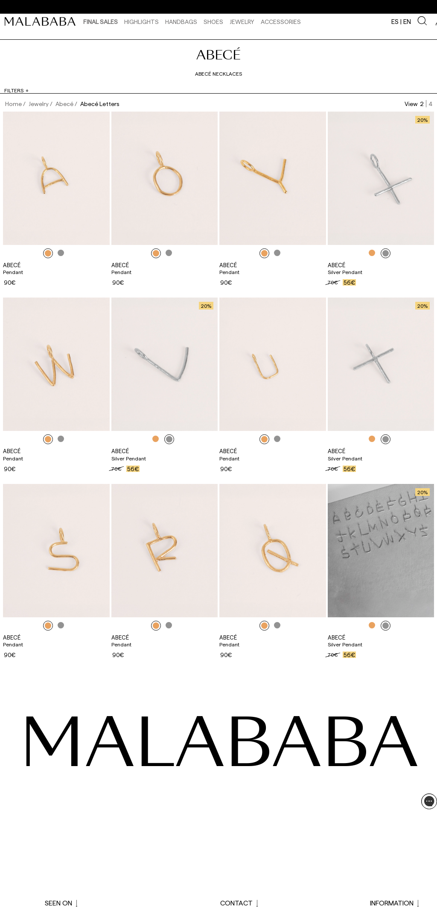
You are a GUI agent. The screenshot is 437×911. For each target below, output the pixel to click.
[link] (42, 21)
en (407, 21)
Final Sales (100, 21)
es (395, 21)
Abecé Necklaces (218, 74)
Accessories (281, 21)
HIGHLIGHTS (141, 21)
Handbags (181, 21)
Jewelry (242, 21)
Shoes (213, 21)
